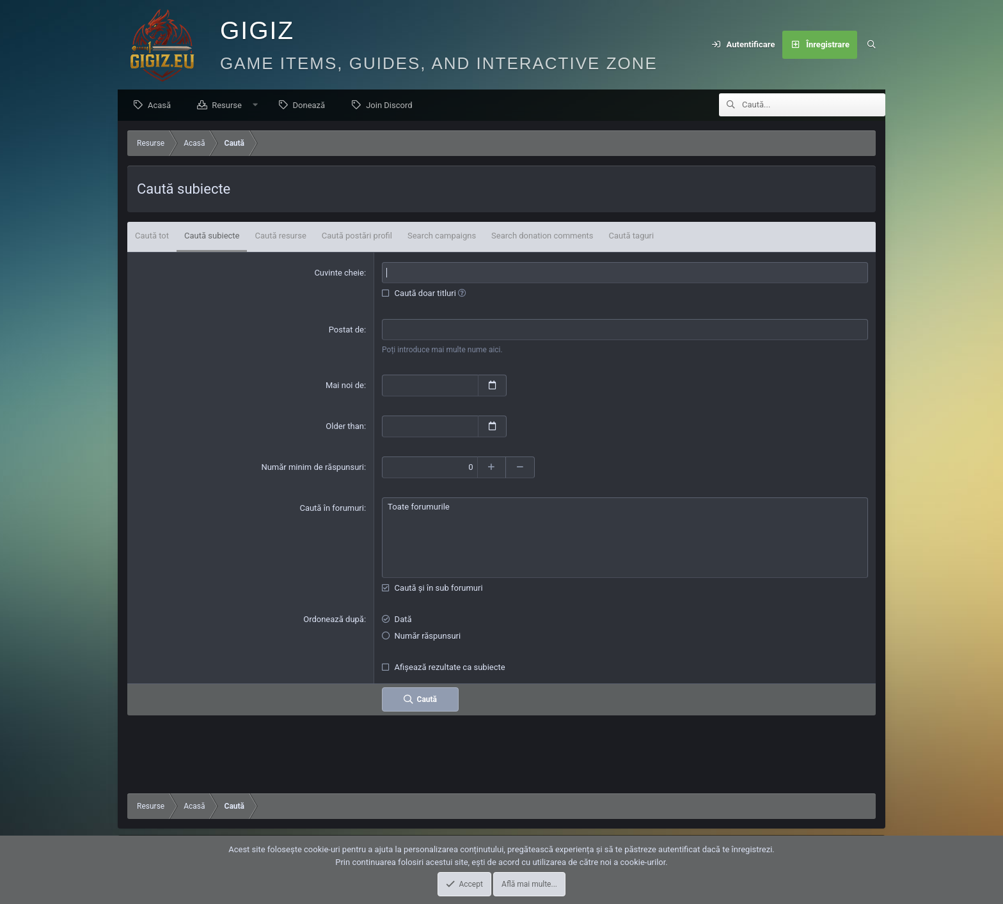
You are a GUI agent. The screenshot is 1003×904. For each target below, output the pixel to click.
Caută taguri (631, 236)
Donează (312, 106)
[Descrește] (521, 467)
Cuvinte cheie (339, 273)
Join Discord (392, 106)
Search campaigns (441, 236)
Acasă (162, 106)
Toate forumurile (625, 507)
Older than (345, 427)
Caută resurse (280, 236)
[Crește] (492, 467)
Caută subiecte (211, 236)
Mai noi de (345, 386)
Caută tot (152, 236)
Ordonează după (333, 619)
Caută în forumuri (331, 508)
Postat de (346, 330)
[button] (258, 105)
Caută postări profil (357, 236)
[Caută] (871, 45)
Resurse (230, 106)
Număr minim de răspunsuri (312, 467)
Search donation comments (542, 236)
